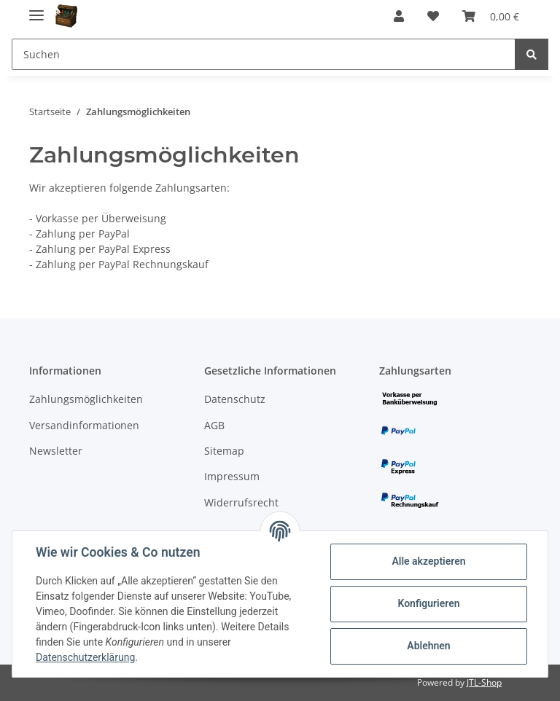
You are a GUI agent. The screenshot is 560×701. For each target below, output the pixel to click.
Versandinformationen (84, 425)
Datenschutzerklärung (85, 657)
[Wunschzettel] (433, 16)
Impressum (232, 476)
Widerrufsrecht (241, 502)
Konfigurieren (428, 603)
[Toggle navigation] (36, 9)
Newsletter (55, 451)
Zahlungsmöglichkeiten (86, 399)
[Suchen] (264, 54)
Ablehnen (428, 645)
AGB (214, 425)
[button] (399, 16)
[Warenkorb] (491, 16)
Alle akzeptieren (428, 561)
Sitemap (224, 451)
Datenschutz (234, 399)
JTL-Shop (484, 682)
